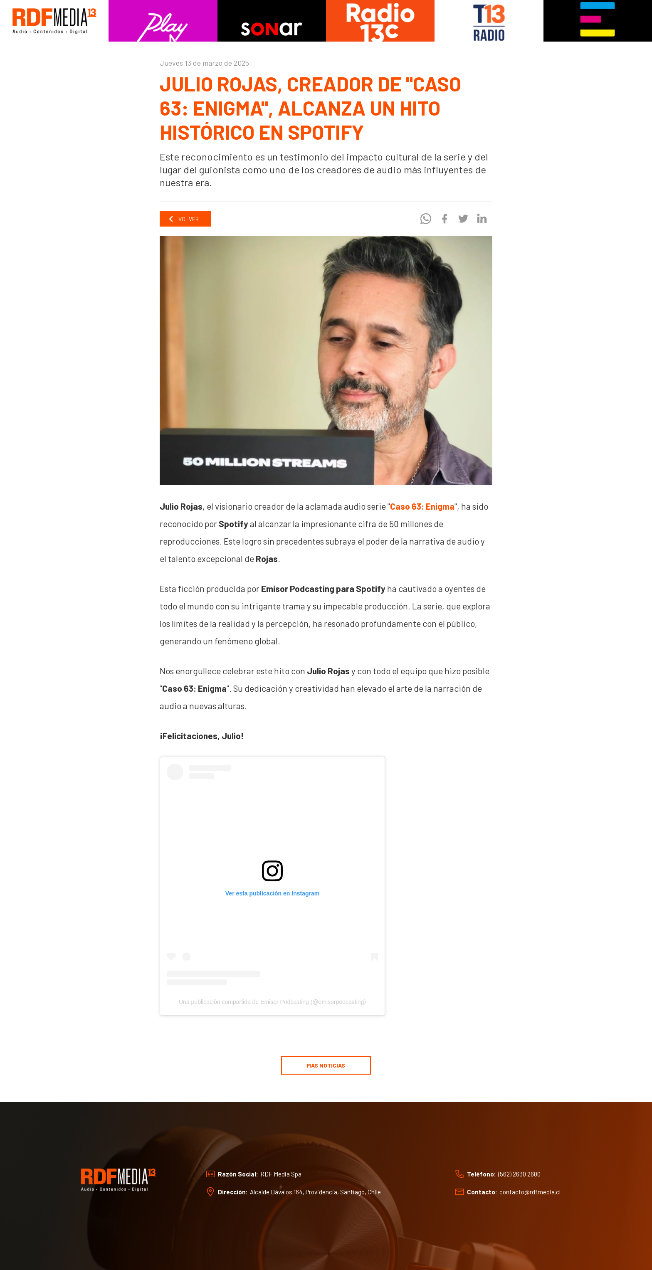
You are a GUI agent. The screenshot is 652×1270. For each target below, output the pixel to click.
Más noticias (326, 1065)
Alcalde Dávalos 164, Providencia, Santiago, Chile (315, 1192)
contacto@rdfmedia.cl (530, 1192)
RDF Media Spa (280, 1174)
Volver (183, 218)
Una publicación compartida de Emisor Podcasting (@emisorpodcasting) (272, 1002)
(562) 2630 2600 (519, 1174)
